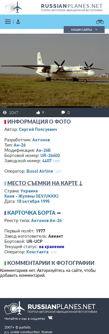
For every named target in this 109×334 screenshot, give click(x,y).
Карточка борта (31, 213)
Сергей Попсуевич (38, 129)
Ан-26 (20, 144)
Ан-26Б (43, 150)
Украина (29, 190)
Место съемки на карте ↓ (45, 183)
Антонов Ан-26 (46, 220)
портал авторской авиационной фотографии (71, 10)
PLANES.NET (72, 6)
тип (56, 160)
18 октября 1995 (33, 201)
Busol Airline (39, 171)
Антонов (41, 139)
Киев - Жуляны (31, 195)
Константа (37, 251)
